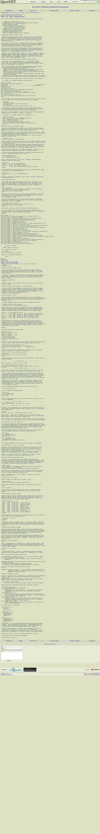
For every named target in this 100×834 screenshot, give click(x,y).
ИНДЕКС (21, 10)
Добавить (86, 832)
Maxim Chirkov (96, 831)
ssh (11, 12)
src (42, 10)
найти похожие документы (32, 12)
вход (87, 0)
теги (76, 1)
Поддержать (91, 832)
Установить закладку (53, 10)
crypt (19, 12)
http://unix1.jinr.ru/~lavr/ (14, 16)
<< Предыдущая (8, 10)
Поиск (73, 1)
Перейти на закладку (74, 10)
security (15, 12)
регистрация (91, 0)
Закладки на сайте (5, 831)
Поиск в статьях (33, 10)
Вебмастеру (97, 832)
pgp (23, 12)
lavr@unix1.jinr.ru (20, 15)
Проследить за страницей (6, 832)
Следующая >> (92, 10)
